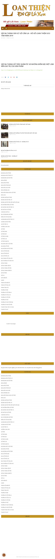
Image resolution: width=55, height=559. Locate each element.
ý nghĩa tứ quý (4, 309)
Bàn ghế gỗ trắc (5, 182)
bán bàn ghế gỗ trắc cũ (6, 175)
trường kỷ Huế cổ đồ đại (7, 302)
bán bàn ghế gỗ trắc (6, 173)
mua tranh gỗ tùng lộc (7, 258)
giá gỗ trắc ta (4, 224)
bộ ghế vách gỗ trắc (6, 209)
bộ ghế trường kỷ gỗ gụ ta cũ (9, 150)
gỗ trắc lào (4, 238)
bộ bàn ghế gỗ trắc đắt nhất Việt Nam (10, 202)
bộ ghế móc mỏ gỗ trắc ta (7, 207)
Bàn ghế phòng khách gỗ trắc (8, 192)
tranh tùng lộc (5, 287)
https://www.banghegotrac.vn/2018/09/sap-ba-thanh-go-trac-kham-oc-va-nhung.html (21, 70)
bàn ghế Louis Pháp (5, 187)
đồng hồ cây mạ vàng (6, 216)
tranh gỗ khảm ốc (5, 282)
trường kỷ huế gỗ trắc (6, 304)
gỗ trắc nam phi (5, 241)
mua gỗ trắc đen (5, 251)
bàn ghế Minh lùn (5, 190)
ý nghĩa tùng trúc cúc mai (7, 307)
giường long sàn (5, 226)
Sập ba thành (4, 263)
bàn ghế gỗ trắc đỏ (6, 185)
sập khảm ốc (4, 277)
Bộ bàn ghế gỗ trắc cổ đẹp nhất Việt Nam (19, 124)
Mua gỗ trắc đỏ (5, 253)
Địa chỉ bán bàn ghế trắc (7, 214)
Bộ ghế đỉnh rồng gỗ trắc (7, 204)
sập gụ (2, 275)
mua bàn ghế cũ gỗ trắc (7, 243)
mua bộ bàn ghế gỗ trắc (7, 248)
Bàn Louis (3, 195)
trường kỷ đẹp (4, 290)
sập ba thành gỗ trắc (6, 268)
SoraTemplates (25, 556)
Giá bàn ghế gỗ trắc (6, 221)
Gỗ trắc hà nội (4, 236)
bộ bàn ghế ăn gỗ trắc (6, 197)
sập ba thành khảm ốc (6, 270)
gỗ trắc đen (4, 231)
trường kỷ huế (4, 299)
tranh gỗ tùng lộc (5, 285)
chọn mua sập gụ (5, 212)
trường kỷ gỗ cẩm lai (6, 292)
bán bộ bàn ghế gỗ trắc (7, 177)
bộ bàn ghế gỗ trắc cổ (6, 199)
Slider (2, 280)
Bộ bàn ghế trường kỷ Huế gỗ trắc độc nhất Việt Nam (23, 133)
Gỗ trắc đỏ (4, 234)
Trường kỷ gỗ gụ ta (6, 294)
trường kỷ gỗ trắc (5, 297)
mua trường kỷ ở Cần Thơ (7, 260)
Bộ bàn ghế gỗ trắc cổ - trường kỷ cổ (19, 141)
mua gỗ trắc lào (5, 255)
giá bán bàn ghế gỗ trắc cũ (7, 219)
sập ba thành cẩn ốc (6, 265)
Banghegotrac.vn (34, 556)
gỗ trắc (3, 229)
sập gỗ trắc (4, 272)
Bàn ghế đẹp (4, 180)
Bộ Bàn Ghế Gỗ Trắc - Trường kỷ (9, 156)
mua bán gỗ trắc (5, 246)
